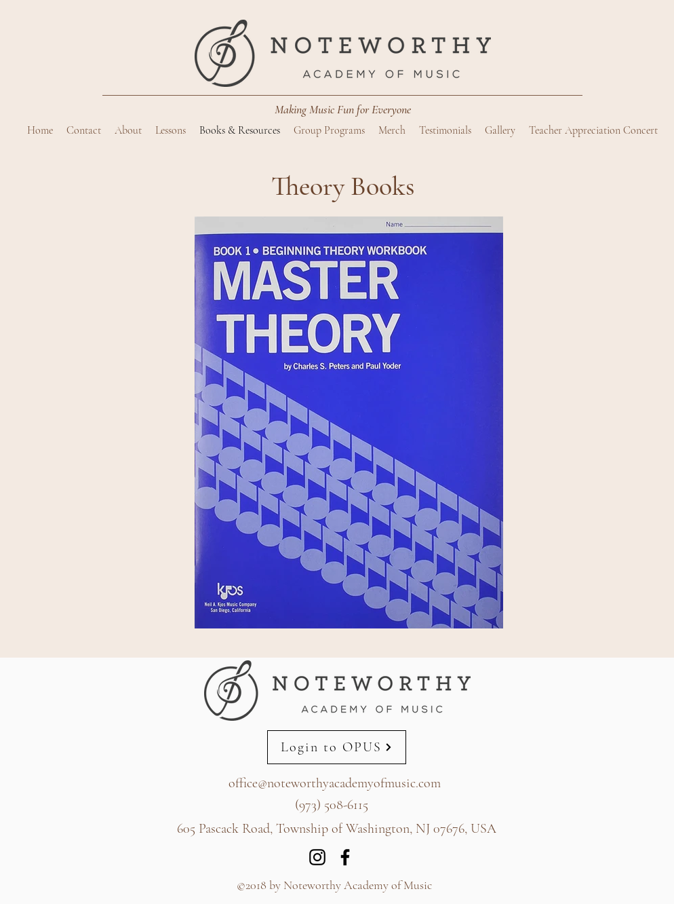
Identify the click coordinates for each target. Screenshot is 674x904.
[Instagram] (317, 857)
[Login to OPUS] (336, 747)
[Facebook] (345, 857)
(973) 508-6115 (331, 805)
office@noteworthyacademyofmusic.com (335, 783)
